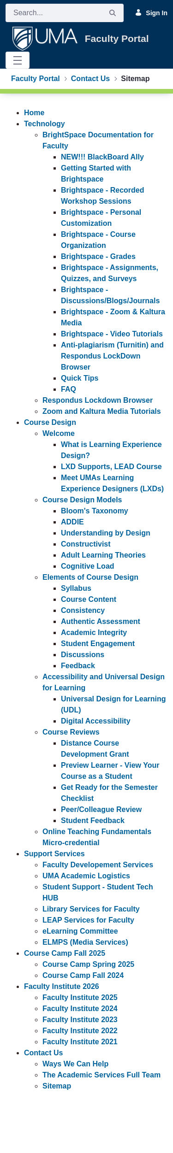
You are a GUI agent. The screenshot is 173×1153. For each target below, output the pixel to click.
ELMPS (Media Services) (85, 942)
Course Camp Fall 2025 (64, 953)
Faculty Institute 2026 (61, 986)
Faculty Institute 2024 (80, 1008)
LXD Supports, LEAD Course (111, 467)
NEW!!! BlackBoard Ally (102, 157)
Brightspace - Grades (98, 256)
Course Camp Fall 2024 (83, 975)
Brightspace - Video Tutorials (112, 334)
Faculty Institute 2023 (80, 1020)
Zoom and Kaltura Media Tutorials (101, 411)
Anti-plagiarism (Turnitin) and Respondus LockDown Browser (112, 356)
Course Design (50, 422)
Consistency (83, 610)
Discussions (82, 655)
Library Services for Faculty (91, 909)
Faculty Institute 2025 (80, 997)
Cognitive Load (87, 566)
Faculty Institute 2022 (80, 1031)
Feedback (78, 666)
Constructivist (86, 544)
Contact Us (43, 1053)
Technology (44, 124)
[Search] (54, 13)
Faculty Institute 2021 (80, 1042)
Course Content (88, 599)
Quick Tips (80, 378)
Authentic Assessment (100, 621)
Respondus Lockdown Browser (97, 400)
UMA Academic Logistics (86, 876)
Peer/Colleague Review (101, 809)
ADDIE (72, 522)
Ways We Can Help (75, 1064)
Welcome (58, 433)
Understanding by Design (105, 533)
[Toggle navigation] (18, 60)
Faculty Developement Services (97, 865)
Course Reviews (71, 732)
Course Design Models (82, 500)
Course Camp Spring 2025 (88, 964)
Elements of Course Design (90, 577)
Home (34, 113)
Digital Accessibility (96, 721)
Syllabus (76, 588)
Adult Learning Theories (103, 555)
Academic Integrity (94, 632)
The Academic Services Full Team (101, 1075)
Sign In (151, 12)
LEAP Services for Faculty (88, 920)
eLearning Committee (80, 931)
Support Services (54, 854)
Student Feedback (93, 820)
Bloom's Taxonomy (94, 511)
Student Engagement (98, 643)
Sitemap (56, 1086)
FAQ (68, 389)
